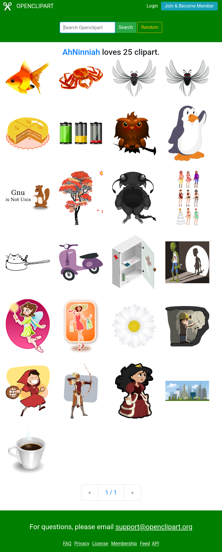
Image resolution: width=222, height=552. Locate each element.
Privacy (81, 544)
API (155, 544)
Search (126, 27)
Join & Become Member (189, 6)
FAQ (67, 544)
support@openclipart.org (153, 527)
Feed (145, 544)
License (100, 544)
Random (149, 27)
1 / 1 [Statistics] (111, 492)
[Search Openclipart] (87, 27)
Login (152, 6)
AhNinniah (81, 52)
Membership (124, 544)
